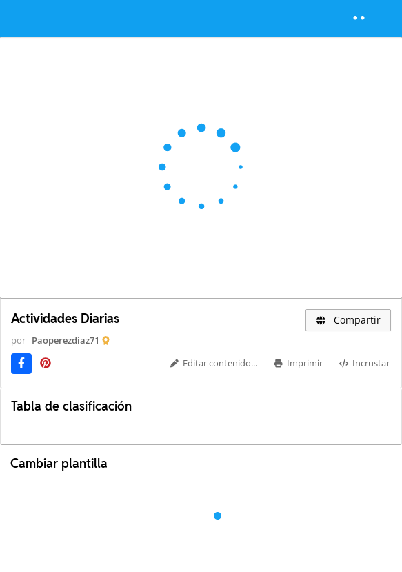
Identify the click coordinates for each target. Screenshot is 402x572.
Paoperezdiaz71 (65, 340)
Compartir (348, 319)
